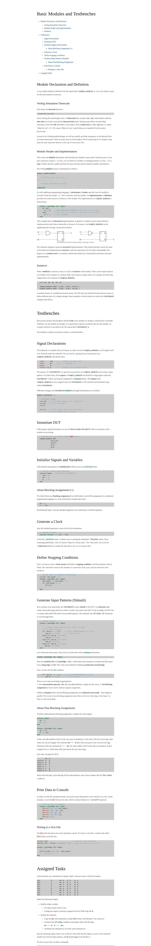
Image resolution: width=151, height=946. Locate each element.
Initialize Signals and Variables (55, 45)
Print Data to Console (52, 66)
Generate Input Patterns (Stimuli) (56, 58)
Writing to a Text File (56, 69)
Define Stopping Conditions (54, 55)
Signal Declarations (51, 39)
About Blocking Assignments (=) (60, 48)
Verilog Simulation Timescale (55, 25)
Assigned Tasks (46, 73)
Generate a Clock (50, 52)
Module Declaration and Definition (53, 21)
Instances (47, 31)
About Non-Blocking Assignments (60, 62)
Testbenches (45, 35)
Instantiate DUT (50, 42)
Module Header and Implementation (57, 28)
